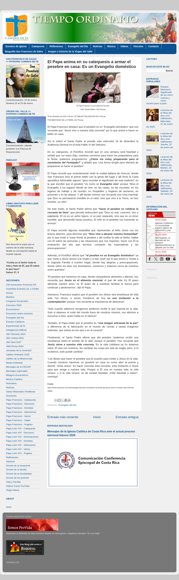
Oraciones (11, 395)
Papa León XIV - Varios (18, 449)
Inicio (97, 417)
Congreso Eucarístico (17, 301)
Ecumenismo (12, 309)
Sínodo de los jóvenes (17, 477)
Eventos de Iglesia (16, 46)
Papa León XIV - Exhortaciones (22, 436)
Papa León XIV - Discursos (20, 432)
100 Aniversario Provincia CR (21, 284)
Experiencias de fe (15, 326)
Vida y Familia (13, 482)
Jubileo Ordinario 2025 (17, 354)
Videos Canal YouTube (18, 486)
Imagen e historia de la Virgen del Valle (70, 51)
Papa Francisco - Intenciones (21, 412)
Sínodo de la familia (16, 469)
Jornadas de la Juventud (18, 350)
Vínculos (138, 46)
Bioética (10, 297)
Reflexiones (56, 46)
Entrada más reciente (62, 417)
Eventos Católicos (15, 321)
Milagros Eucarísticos (17, 375)
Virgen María (12, 490)
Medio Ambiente (14, 362)
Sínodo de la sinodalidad (18, 473)
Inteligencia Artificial (16, 330)
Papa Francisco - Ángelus (19, 424)
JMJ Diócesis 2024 (15, 334)
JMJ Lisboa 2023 (15, 338)
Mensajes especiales (17, 371)
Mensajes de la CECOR (18, 367)
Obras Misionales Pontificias (20, 391)
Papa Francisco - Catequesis (21, 400)
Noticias (97, 46)
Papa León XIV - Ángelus (19, 453)
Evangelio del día (67, 405)
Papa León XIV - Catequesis (20, 428)
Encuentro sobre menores (19, 313)
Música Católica (14, 379)
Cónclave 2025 (14, 305)
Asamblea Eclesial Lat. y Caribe (22, 289)
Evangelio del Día (78, 46)
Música (111, 46)
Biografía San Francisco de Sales (24, 51)
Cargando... (152, 269)
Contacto (153, 46)
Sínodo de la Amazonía (18, 465)
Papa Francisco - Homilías (19, 408)
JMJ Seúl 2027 (13, 342)
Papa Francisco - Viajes (18, 420)
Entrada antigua (127, 417)
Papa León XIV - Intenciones (21, 445)
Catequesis (38, 46)
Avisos (9, 293)
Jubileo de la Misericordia (19, 358)
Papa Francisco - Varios (18, 416)
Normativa (11, 383)
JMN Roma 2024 (14, 346)
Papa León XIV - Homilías (19, 441)
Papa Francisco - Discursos (20, 404)
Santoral (10, 461)
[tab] (154, 214)
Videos (124, 46)
